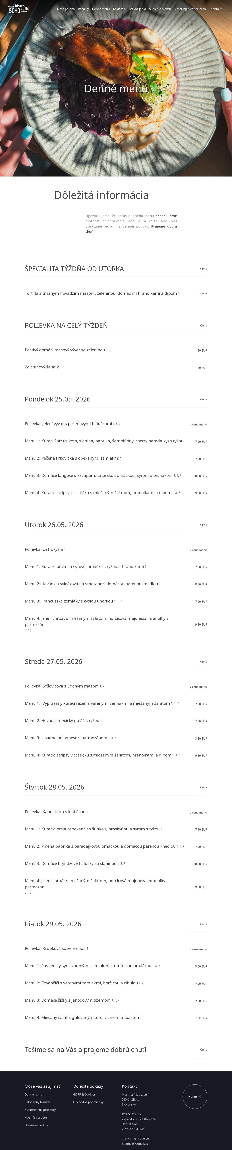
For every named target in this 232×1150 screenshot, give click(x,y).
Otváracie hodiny (36, 1125)
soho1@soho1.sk (136, 1144)
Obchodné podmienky (88, 1102)
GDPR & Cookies (84, 1094)
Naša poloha (66, 9)
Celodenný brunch (37, 1102)
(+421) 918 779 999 (137, 1139)
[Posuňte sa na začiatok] (195, 1096)
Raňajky (83, 9)
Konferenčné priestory (40, 1110)
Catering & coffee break (191, 9)
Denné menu (101, 9)
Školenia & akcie (160, 9)
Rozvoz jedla (137, 9)
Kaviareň (119, 9)
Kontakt (216, 9)
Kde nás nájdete (36, 1117)
